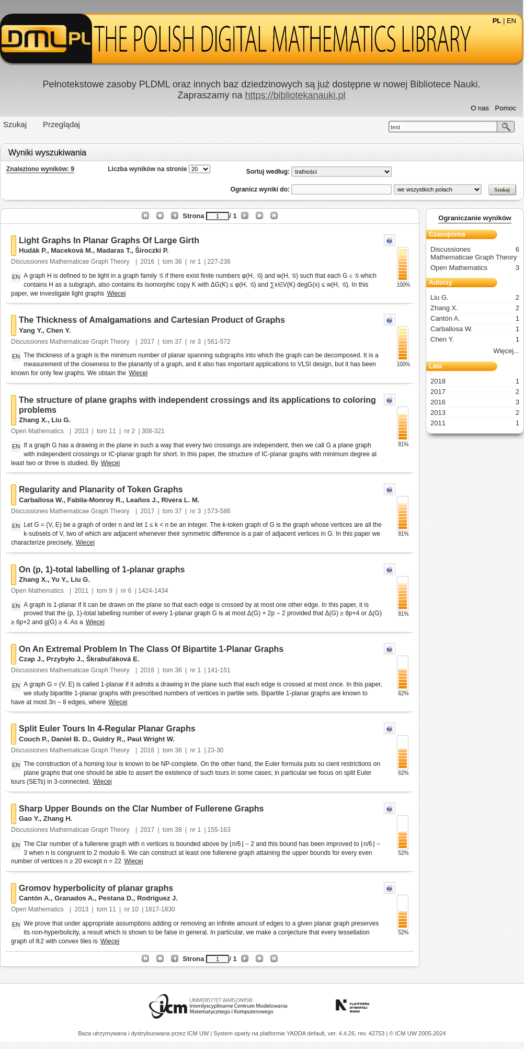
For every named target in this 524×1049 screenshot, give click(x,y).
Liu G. (61, 420)
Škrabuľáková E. (113, 659)
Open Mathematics (38, 431)
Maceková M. (72, 250)
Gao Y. (29, 818)
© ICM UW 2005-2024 (417, 1033)
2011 (82, 590)
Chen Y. (59, 330)
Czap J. (31, 659)
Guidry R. (108, 739)
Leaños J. (141, 500)
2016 (147, 261)
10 (135, 909)
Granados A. (74, 898)
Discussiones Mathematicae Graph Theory (71, 261)
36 (178, 261)
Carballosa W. (41, 500)
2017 (147, 341)
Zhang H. (58, 818)
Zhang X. (33, 420)
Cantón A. (35, 898)
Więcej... (506, 351)
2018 (474, 381)
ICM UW (199, 1033)
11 (112, 431)
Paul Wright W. (151, 739)
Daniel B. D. (70, 739)
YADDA (297, 1033)
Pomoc (505, 108)
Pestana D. (115, 898)
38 (178, 829)
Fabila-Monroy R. (94, 500)
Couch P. (33, 739)
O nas (480, 108)
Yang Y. (30, 330)
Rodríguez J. (157, 898)
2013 (82, 431)
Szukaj (15, 124)
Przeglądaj (61, 124)
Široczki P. (151, 250)
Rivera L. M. (180, 500)
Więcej (116, 293)
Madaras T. (114, 250)
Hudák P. (33, 250)
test (395, 127)
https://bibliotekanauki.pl (295, 95)
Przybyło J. (65, 659)
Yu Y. (59, 579)
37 (178, 341)
